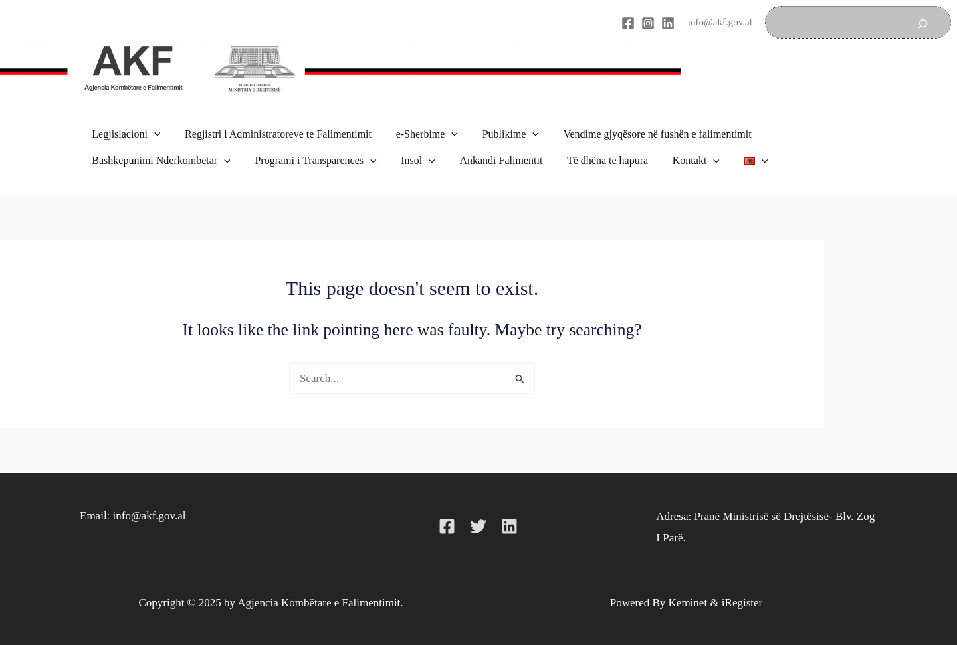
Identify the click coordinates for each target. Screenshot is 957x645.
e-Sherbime (419, 131)
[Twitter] (478, 513)
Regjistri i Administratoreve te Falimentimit (273, 131)
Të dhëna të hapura (593, 151)
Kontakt (678, 151)
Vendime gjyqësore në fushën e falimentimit (644, 131)
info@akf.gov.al (720, 22)
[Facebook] (628, 23)
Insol (410, 151)
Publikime (499, 131)
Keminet (688, 589)
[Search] (922, 22)
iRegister (742, 589)
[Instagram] (648, 23)
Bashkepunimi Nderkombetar (159, 151)
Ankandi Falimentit (490, 151)
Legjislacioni (124, 131)
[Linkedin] (668, 23)
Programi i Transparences (311, 151)
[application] (153, 131)
